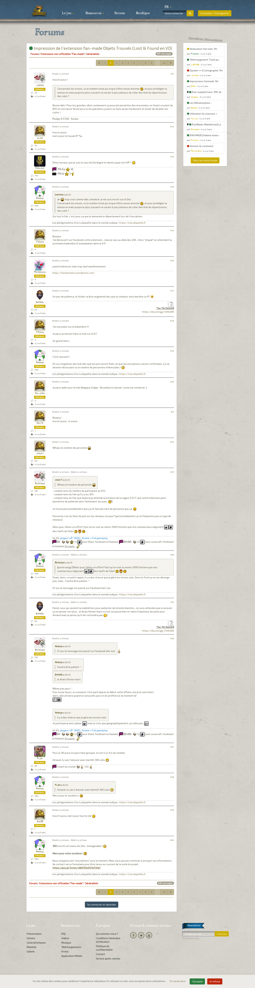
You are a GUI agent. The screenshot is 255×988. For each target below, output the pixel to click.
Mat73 (40, 423)
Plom (39, 758)
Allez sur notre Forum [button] (205, 160)
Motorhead (40, 272)
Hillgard (40, 393)
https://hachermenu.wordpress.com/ (73, 272)
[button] (167, 7)
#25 (172, 230)
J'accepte (197, 981)
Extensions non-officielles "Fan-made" (62, 53)
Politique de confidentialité (104, 948)
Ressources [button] (95, 13)
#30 (172, 382)
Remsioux (40, 483)
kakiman (59, 195)
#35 (172, 602)
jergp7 (40, 453)
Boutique (143, 13)
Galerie (31, 951)
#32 (172, 442)
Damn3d (40, 302)
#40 (172, 840)
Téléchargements (71, 947)
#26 (172, 260)
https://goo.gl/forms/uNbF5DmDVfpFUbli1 (77, 867)
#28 (172, 321)
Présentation (34, 933)
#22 (172, 126)
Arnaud (40, 198)
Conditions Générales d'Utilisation (108, 940)
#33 (172, 472)
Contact (100, 954)
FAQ (63, 933)
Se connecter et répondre (101, 904)
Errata (64, 951)
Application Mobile (71, 955)
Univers (31, 938)
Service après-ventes (108, 958)
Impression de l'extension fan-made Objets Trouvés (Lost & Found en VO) (100, 48)
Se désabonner (190, 938)
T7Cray (40, 242)
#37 (172, 747)
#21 (172, 74)
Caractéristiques (36, 942)
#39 (172, 810)
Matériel (31, 947)
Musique (66, 942)
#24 (172, 187)
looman (40, 85)
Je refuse (215, 981)
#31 (172, 412)
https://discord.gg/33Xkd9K (158, 311)
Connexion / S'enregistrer (214, 13)
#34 (172, 554)
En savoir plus (178, 981)
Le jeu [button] (68, 13)
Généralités (92, 53)
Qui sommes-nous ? (107, 933)
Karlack (39, 168)
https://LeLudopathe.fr (132, 222)
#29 (172, 351)
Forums (120, 13)
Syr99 (40, 821)
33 (164, 62)
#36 (172, 638)
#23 (172, 156)
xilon (40, 138)
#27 (172, 290)
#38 (172, 777)
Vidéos (65, 938)
